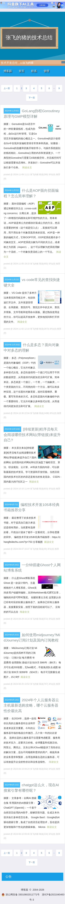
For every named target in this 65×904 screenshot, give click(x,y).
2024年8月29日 (12, 565)
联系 (34, 71)
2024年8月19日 (12, 700)
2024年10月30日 (12, 344)
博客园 (7, 71)
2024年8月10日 (12, 785)
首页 (21, 71)
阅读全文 (27, 167)
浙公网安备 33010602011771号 (21, 894)
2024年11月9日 (12, 111)
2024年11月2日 (12, 279)
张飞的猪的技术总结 (29, 37)
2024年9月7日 (11, 504)
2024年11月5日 (12, 190)
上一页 (7, 88)
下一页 (32, 97)
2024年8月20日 (12, 635)
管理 (46, 71)
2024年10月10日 (12, 429)
